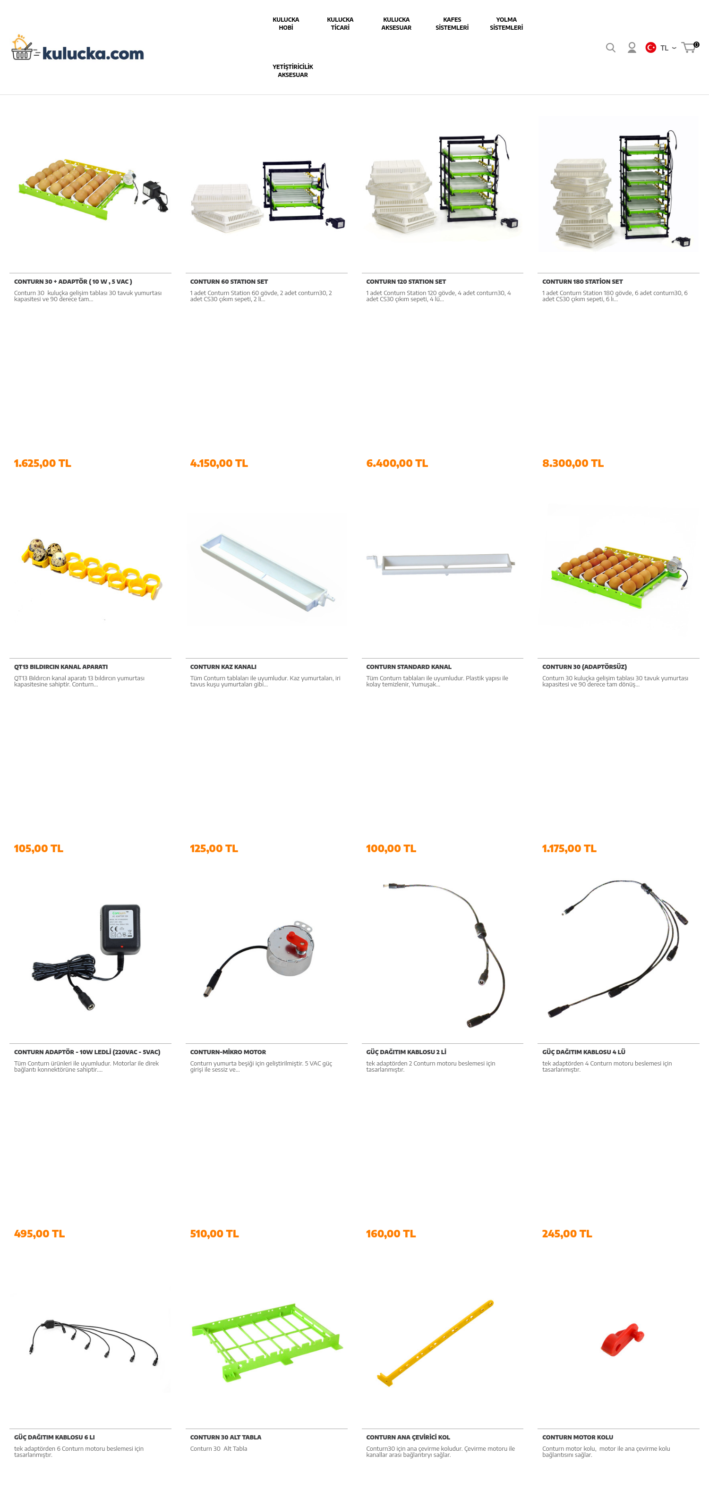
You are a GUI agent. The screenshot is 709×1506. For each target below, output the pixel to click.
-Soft (308, 1494)
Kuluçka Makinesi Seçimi (653, 1322)
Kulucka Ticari (261, 23)
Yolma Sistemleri (427, 23)
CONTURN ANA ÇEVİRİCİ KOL (409, 1018)
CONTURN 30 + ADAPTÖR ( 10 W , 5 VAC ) (73, 277)
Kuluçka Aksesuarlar (363, 1322)
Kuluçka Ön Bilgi (642, 1288)
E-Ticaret (328, 1494)
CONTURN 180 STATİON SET (582, 277)
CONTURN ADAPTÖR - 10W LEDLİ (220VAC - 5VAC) (87, 771)
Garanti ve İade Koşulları (464, 1339)
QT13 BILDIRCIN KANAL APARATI (61, 524)
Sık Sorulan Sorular (645, 1305)
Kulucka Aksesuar (317, 23)
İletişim (629, 1339)
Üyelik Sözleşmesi (455, 1305)
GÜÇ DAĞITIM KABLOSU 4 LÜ (583, 771)
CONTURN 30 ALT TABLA (226, 1018)
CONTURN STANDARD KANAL (409, 524)
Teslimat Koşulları (455, 1288)
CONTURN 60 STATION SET (229, 277)
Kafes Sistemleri (373, 23)
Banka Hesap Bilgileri (270, 1305)
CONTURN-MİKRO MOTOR (228, 771)
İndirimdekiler (544, 1322)
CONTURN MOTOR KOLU (577, 1018)
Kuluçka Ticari (354, 1305)
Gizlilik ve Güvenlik (456, 1356)
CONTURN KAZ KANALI (223, 524)
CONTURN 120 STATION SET (406, 277)
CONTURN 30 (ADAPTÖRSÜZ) (584, 524)
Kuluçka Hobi (354, 1288)
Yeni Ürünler (542, 1305)
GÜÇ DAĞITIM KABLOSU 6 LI (54, 1018)
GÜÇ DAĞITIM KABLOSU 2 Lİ (406, 771)
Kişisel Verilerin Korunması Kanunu (467, 1377)
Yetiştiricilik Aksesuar (485, 23)
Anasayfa (538, 1288)
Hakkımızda (257, 1288)
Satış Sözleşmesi (453, 1322)
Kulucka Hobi (207, 23)
